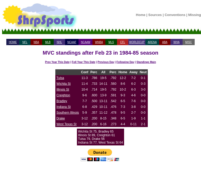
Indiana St (63, 107)
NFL (24, 42)
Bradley (61, 101)
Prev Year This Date (57, 62)
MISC (188, 42)
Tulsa (60, 78)
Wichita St (63, 84)
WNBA (99, 42)
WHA (176, 42)
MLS (111, 42)
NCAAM (85, 42)
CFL (122, 42)
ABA (164, 42)
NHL (59, 42)
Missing (194, 15)
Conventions (175, 15)
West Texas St (66, 124)
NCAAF (71, 42)
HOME (13, 42)
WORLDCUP (136, 42)
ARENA (152, 42)
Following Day (125, 62)
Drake (60, 118)
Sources (155, 15)
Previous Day (105, 62)
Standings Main (146, 62)
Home (140, 15)
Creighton (63, 95)
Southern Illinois (67, 112)
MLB (48, 42)
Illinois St (62, 89)
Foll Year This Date (83, 62)
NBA (36, 42)
